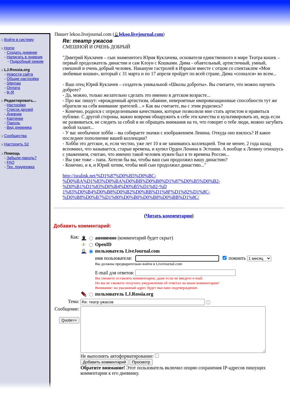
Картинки (15, 118)
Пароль (13, 123)
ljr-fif (10, 92)
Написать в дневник (24, 57)
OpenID (103, 244)
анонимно (106, 237)
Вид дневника (19, 127)
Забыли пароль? (21, 158)
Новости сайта (20, 74)
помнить (238, 258)
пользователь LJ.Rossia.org (124, 293)
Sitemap (14, 83)
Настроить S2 (16, 144)
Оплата (13, 87)
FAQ (10, 162)
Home (9, 48)
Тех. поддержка (20, 167)
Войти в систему (19, 39)
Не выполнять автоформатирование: (117, 365)
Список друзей (20, 109)
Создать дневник (22, 52)
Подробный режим (26, 61)
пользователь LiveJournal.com (127, 250)
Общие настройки (23, 78)
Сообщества (15, 135)
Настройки (16, 105)
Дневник (14, 114)
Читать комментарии (171, 215)
